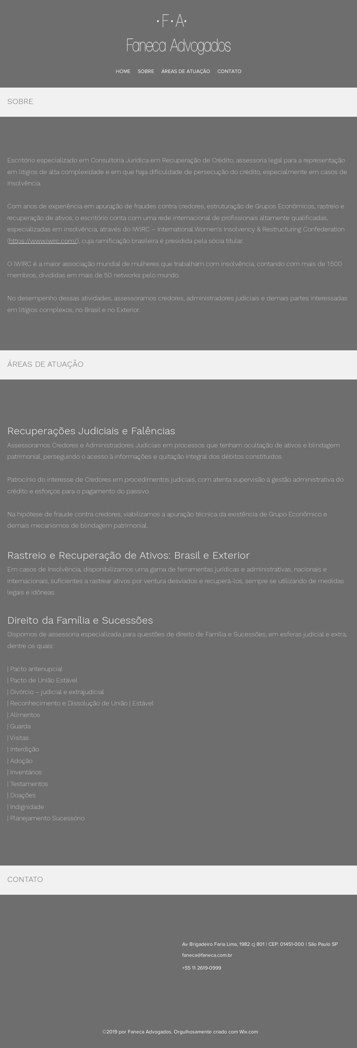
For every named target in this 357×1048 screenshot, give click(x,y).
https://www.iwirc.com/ (43, 240)
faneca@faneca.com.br (207, 955)
